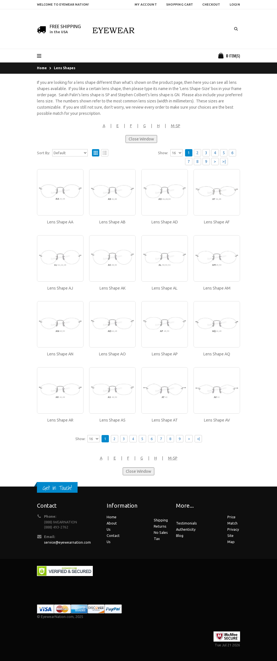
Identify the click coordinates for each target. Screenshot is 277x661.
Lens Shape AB (112, 222)
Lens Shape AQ (216, 354)
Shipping (161, 520)
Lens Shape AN (60, 354)
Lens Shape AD (164, 222)
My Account (146, 4)
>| (224, 161)
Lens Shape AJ (60, 288)
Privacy (233, 529)
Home (42, 68)
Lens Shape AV (217, 420)
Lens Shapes (64, 68)
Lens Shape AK (113, 288)
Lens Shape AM (216, 288)
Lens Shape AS (113, 420)
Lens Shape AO (112, 354)
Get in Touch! (57, 487)
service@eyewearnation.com (67, 542)
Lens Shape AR (60, 420)
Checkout (211, 4)
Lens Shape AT (165, 420)
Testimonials (186, 523)
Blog (179, 535)
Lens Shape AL (164, 288)
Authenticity (185, 529)
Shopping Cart (179, 4)
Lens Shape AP (165, 354)
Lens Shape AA (60, 222)
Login (235, 4)
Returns (160, 526)
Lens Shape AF (217, 222)
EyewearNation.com (57, 617)
